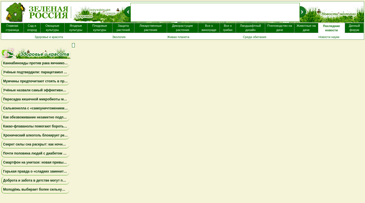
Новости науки (328, 37)
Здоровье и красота (49, 37)
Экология (119, 37)
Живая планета (178, 37)
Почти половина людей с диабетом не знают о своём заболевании (59, 153)
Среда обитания (254, 37)
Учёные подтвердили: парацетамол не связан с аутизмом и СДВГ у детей (64, 72)
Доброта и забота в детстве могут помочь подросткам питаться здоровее (65, 180)
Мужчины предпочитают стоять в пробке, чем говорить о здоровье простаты (68, 81)
